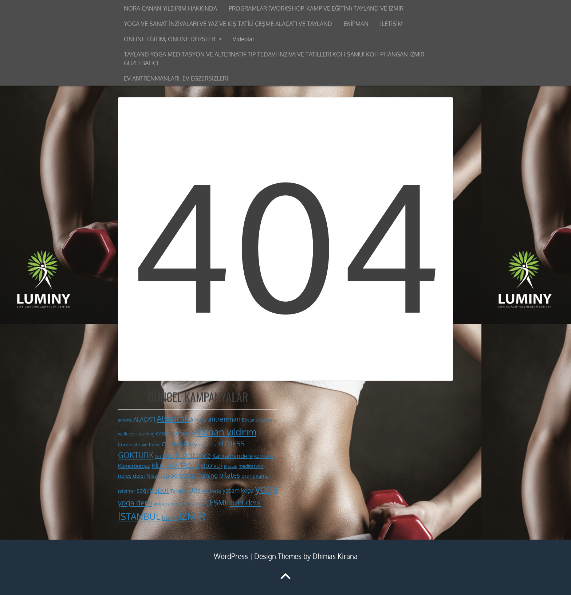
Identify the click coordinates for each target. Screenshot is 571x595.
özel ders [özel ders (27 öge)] (245, 502)
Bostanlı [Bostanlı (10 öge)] (250, 420)
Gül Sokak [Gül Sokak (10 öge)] (164, 456)
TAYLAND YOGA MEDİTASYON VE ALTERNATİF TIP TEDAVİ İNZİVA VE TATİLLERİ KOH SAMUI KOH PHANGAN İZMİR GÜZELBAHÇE (274, 59)
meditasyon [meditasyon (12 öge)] (251, 466)
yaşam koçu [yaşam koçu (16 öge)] (238, 490)
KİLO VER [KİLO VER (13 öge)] (212, 465)
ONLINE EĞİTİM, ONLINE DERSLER (169, 39)
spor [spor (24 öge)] (161, 489)
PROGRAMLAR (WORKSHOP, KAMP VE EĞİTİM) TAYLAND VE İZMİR (316, 8)
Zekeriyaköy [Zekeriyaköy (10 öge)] (192, 503)
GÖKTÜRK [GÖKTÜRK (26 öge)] (136, 455)
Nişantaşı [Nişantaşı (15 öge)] (157, 475)
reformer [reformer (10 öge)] (126, 491)
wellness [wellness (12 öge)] (211, 491)
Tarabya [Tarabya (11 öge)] (179, 491)
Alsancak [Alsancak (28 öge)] (173, 418)
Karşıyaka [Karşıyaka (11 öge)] (264, 456)
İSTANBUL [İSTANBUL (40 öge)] (139, 516)
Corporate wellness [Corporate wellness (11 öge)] (139, 444)
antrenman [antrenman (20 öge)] (224, 419)
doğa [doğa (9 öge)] (193, 444)
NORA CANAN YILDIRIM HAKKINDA (170, 8)
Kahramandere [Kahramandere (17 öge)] (232, 455)
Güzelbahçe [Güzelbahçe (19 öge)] (193, 455)
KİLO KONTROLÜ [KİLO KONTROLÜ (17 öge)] (176, 465)
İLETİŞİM (391, 23)
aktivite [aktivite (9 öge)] (125, 420)
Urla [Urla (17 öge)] (195, 490)
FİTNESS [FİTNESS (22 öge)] (231, 443)
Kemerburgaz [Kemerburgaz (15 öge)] (134, 465)
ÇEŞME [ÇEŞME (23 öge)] (217, 502)
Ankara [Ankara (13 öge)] (198, 419)
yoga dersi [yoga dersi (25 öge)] (135, 502)
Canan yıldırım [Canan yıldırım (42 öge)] (226, 432)
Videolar (244, 39)
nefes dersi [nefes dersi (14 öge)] (131, 475)
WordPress (231, 556)
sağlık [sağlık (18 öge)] (145, 490)
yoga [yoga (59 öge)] (266, 488)
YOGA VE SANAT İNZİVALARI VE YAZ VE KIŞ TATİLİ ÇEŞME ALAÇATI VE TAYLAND (228, 23)
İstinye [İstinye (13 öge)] (169, 517)
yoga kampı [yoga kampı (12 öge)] (166, 503)
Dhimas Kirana (335, 556)
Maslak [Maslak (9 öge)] (230, 466)
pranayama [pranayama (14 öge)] (255, 475)
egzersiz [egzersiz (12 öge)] (208, 444)
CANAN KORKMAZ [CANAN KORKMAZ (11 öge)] (176, 434)
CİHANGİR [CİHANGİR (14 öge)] (174, 444)
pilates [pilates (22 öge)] (229, 474)
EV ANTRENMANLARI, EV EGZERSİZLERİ (176, 78)
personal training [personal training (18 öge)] (194, 475)
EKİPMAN (356, 23)
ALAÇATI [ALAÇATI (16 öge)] (144, 419)
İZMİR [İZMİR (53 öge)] (192, 515)
